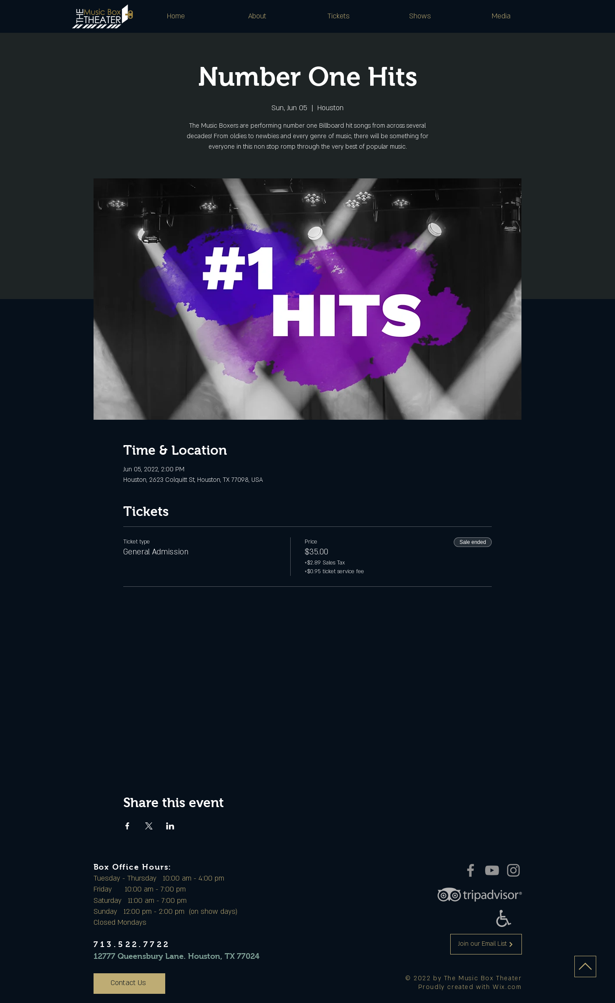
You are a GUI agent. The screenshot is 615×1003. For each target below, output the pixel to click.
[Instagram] (513, 870)
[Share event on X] (149, 825)
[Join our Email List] (486, 944)
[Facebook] (470, 870)
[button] (257, 16)
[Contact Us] (129, 983)
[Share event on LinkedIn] (170, 825)
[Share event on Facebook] (127, 825)
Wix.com (507, 987)
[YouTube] (491, 870)
